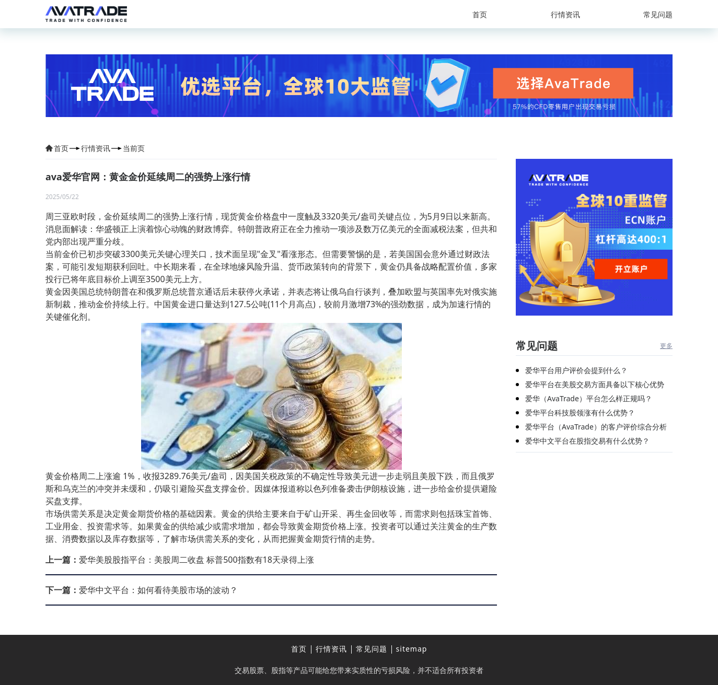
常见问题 (658, 14)
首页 (479, 14)
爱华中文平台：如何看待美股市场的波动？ (141, 590)
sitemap (411, 649)
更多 (666, 346)
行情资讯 (565, 14)
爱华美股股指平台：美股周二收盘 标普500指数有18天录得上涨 (179, 559)
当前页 (134, 148)
